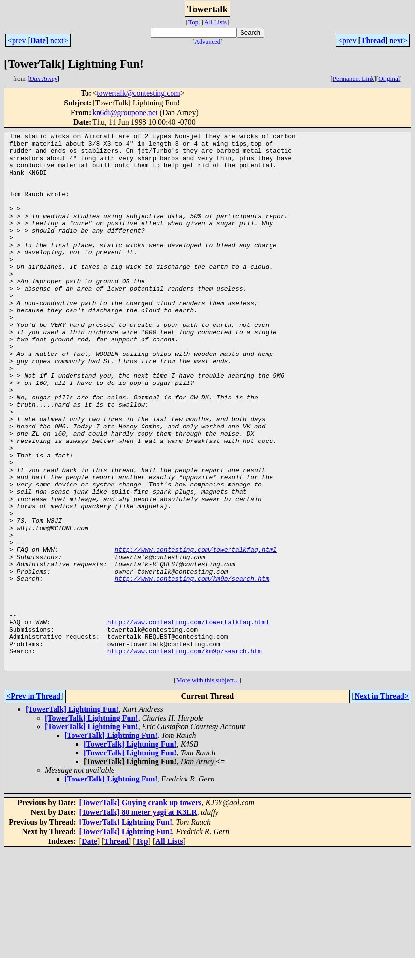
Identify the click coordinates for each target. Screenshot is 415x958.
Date (38, 40)
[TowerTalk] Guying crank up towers (140, 910)
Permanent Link (353, 78)
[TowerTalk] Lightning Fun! (72, 816)
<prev (17, 40)
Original (389, 78)
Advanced (207, 41)
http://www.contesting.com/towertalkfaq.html (195, 633)
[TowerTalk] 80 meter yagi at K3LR (138, 919)
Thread (373, 40)
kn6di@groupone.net (124, 112)
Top (193, 22)
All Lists (215, 22)
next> (59, 40)
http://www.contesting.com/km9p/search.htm (191, 668)
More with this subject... (207, 787)
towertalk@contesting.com (138, 93)
